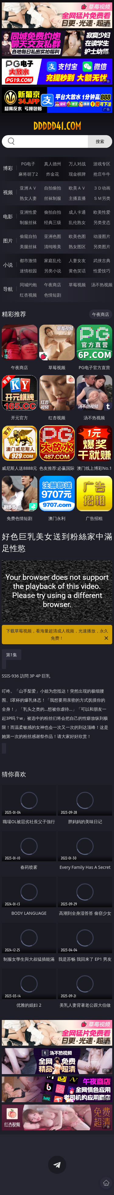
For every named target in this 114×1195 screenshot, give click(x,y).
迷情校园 (28, 271)
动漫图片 (101, 236)
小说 (8, 264)
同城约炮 (28, 284)
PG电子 (28, 164)
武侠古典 (101, 260)
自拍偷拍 (52, 188)
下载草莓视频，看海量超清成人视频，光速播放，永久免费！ (57, 635)
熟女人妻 (28, 198)
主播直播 (77, 198)
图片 (8, 240)
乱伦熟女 (77, 222)
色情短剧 (52, 295)
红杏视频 (28, 295)
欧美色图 (77, 236)
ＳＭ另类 (101, 198)
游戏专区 (101, 164)
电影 (8, 216)
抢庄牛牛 (101, 174)
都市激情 (28, 260)
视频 (8, 192)
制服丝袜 (28, 222)
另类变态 (101, 222)
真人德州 (52, 164)
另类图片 (101, 246)
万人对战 (77, 164)
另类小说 (52, 271)
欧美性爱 (101, 212)
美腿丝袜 (28, 246)
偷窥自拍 (28, 236)
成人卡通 (77, 212)
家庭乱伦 (52, 260)
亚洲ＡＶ (28, 188)
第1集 (11, 655)
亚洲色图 (52, 236)
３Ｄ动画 (101, 188)
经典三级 (52, 222)
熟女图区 (77, 246)
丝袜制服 (52, 198)
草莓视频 (77, 284)
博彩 (8, 168)
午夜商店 (52, 284)
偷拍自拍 (52, 212)
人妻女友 (77, 260)
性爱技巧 (101, 271)
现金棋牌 (77, 174)
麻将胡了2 (28, 174)
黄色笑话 (77, 271)
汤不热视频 (101, 284)
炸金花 (52, 174)
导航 (8, 289)
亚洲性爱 (28, 212)
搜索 (100, 141)
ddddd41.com (57, 126)
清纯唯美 (52, 246)
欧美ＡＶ (77, 188)
